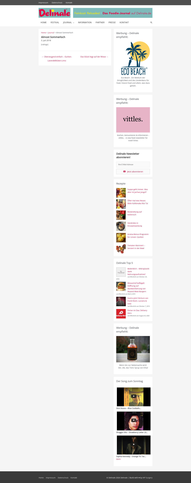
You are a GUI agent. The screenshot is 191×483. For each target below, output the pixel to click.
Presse (112, 22)
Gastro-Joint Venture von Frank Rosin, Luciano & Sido (138, 300)
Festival (55, 22)
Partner (100, 22)
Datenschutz (57, 2)
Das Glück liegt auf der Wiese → (94, 56)
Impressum (43, 2)
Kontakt (69, 2)
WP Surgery (147, 476)
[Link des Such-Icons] (151, 22)
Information (85, 22)
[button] (133, 171)
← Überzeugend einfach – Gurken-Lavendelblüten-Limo (57, 57)
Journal (67, 22)
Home (44, 22)
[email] (133, 164)
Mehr (118, 458)
